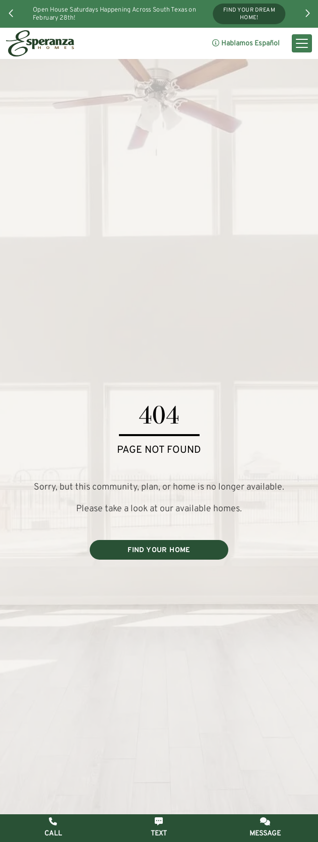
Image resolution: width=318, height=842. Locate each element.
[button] (11, 13)
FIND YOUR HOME (159, 550)
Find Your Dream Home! (249, 14)
